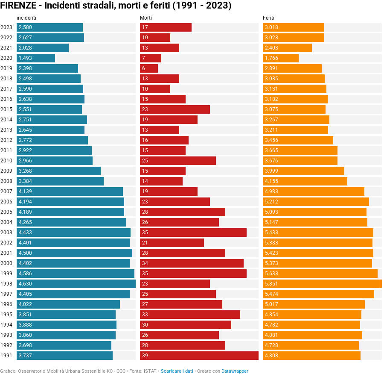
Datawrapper (234, 371)
